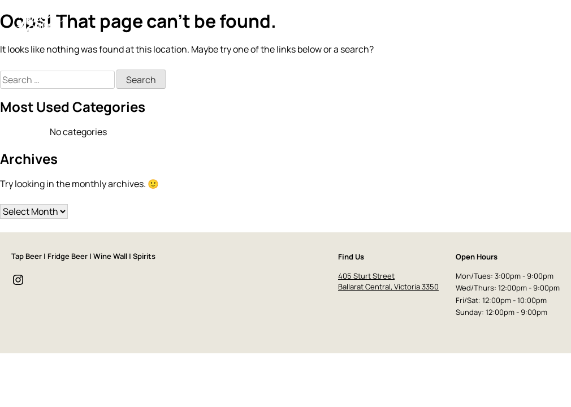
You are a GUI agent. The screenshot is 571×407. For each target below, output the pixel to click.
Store (498, 24)
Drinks (404, 24)
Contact (536, 24)
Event (466, 24)
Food (436, 24)
